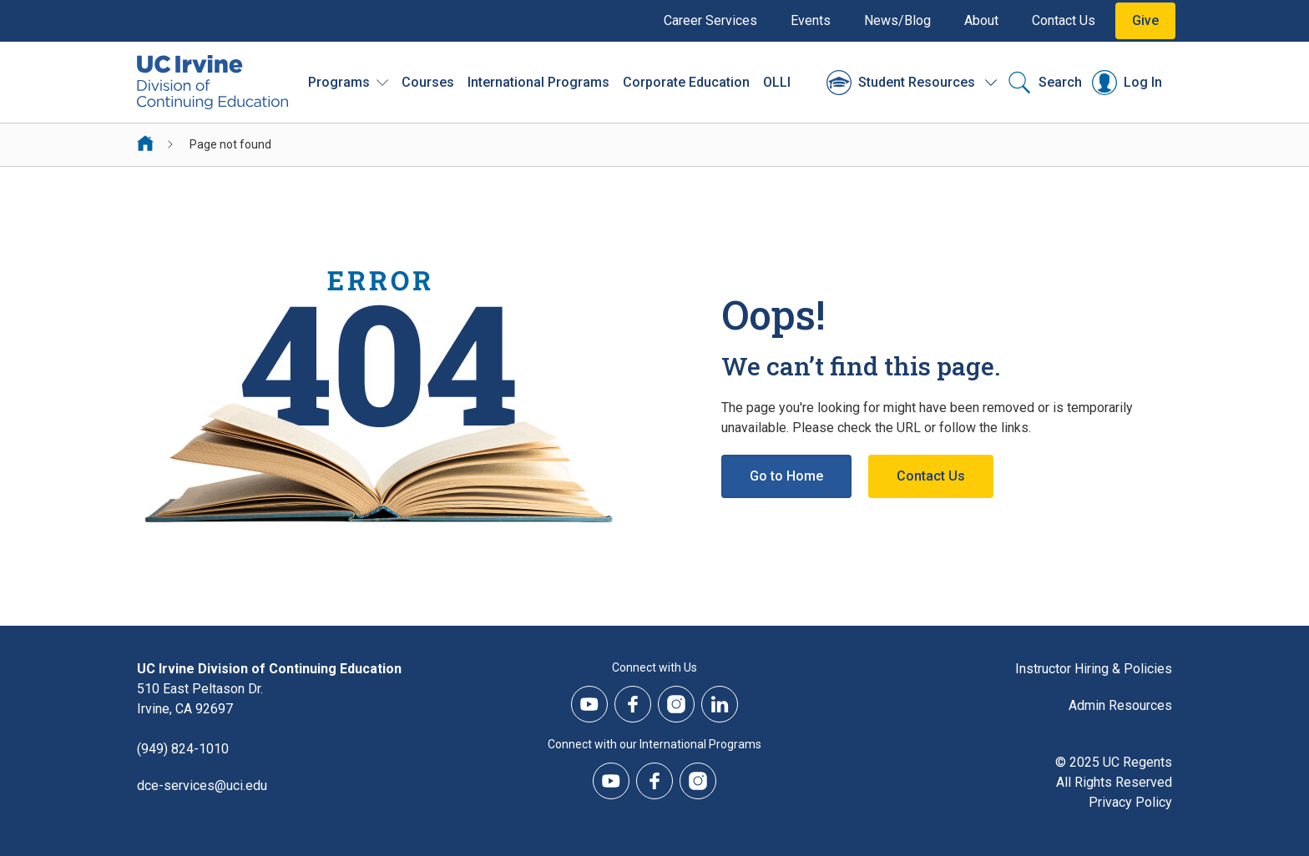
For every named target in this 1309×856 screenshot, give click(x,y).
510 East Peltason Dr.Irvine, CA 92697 (200, 699)
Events (811, 20)
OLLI (777, 82)
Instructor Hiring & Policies (1093, 669)
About (981, 20)
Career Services (710, 20)
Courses (428, 82)
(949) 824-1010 (183, 749)
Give (1145, 20)
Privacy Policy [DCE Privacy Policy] (1130, 802)
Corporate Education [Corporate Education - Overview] (686, 82)
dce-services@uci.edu (202, 785)
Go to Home (786, 476)
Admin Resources (1120, 705)
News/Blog (897, 20)
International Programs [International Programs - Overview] (538, 82)
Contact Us (1063, 20)
